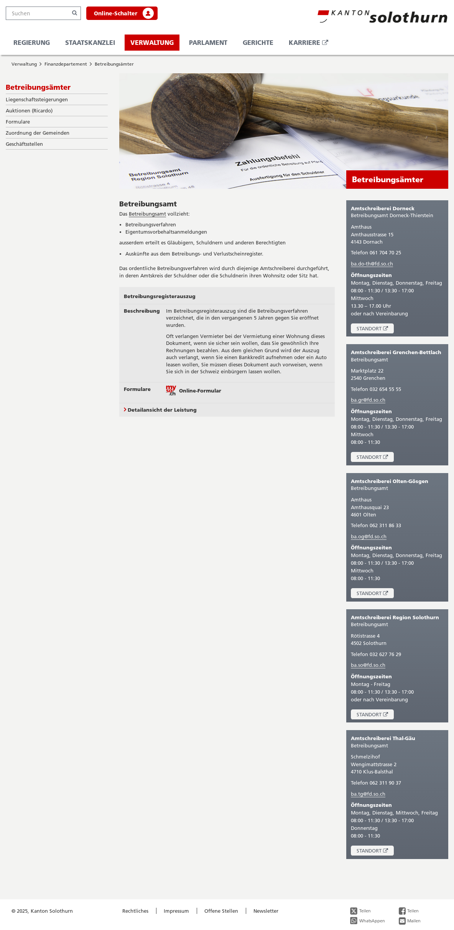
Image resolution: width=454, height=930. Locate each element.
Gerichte (258, 42)
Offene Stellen (221, 911)
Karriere (311, 44)
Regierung (31, 42)
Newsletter (265, 911)
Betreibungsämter (114, 64)
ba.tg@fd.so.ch (368, 794)
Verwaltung (152, 42)
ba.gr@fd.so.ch (368, 400)
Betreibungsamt (148, 204)
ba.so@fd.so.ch (368, 665)
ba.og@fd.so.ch (369, 536)
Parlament (208, 42)
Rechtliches (135, 911)
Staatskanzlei (90, 42)
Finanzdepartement (65, 64)
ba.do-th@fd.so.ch (372, 264)
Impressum (176, 911)
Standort (375, 329)
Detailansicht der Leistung (160, 410)
